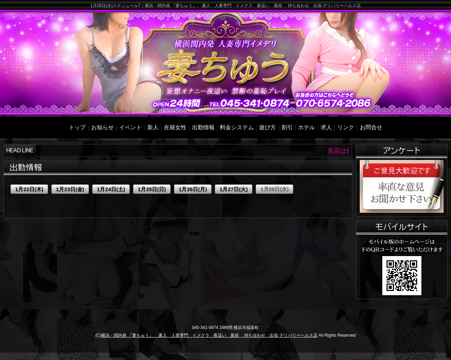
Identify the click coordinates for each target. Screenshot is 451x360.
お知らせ (102, 127)
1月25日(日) (152, 189)
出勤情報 (203, 127)
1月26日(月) (193, 189)
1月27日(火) (234, 189)
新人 (153, 127)
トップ (77, 127)
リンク (345, 127)
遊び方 (267, 127)
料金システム (237, 127)
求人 (326, 127)
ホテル (306, 127)
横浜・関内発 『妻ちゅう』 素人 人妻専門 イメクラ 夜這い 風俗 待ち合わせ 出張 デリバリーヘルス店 (209, 335)
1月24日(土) (111, 189)
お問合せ (371, 127)
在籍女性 (175, 127)
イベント (130, 127)
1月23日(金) (70, 189)
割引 (287, 127)
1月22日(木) (29, 189)
